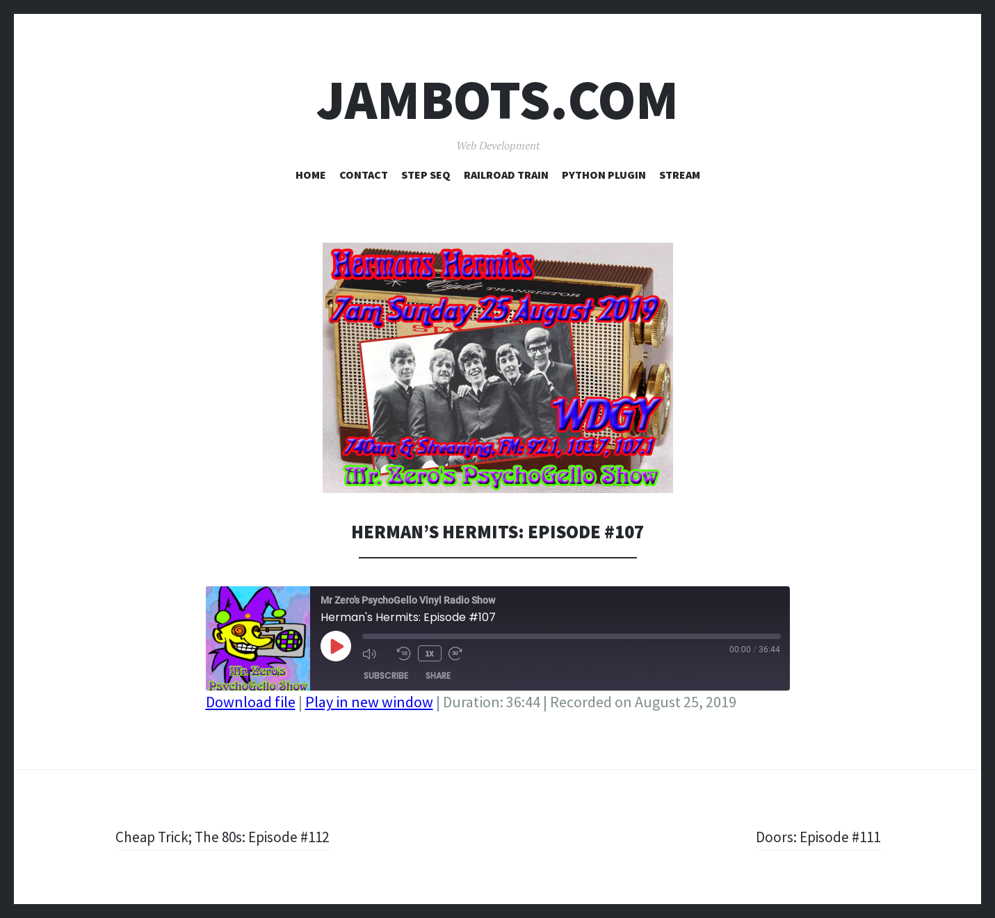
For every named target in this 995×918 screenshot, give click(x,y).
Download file (251, 701)
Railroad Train (506, 175)
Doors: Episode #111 (816, 836)
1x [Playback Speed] (429, 652)
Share (438, 675)
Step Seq (426, 175)
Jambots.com (497, 100)
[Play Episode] (336, 646)
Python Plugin (604, 175)
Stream (679, 175)
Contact (363, 175)
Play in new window (369, 701)
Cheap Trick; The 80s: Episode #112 (226, 836)
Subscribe (386, 675)
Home (311, 175)
